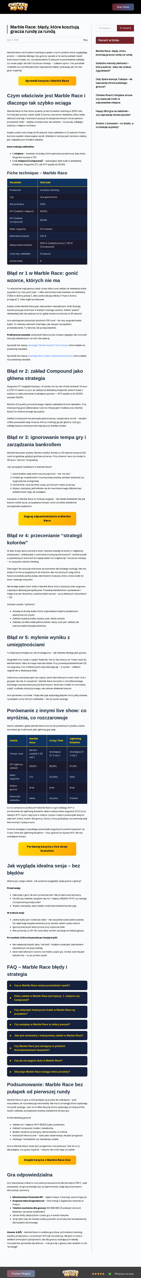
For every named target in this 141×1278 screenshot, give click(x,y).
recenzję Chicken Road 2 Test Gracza (48, 345)
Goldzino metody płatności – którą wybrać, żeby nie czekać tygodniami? (113, 67)
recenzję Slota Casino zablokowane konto (50, 355)
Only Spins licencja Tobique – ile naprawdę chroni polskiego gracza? (114, 83)
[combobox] (106, 28)
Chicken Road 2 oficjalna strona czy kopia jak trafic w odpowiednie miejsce (114, 99)
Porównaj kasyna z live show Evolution (47, 849)
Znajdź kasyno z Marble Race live (47, 1160)
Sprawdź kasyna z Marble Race (47, 81)
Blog (85, 40)
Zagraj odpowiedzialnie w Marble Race (47, 518)
